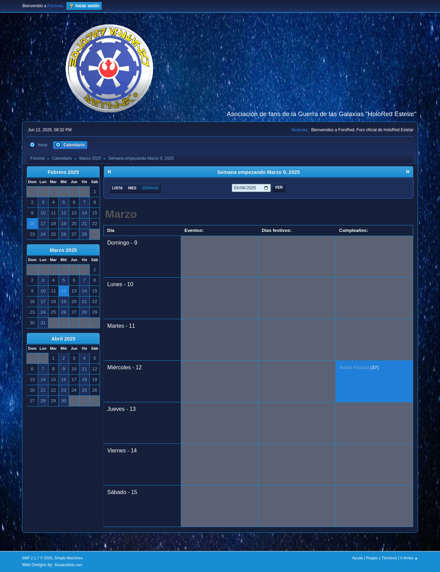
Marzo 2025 (63, 250)
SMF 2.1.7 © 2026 (37, 558)
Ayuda (357, 558)
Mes (132, 188)
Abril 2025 (63, 338)
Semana (150, 188)
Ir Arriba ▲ (409, 558)
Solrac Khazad (354, 367)
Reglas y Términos (381, 558)
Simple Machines (68, 558)
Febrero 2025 (63, 172)
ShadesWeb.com (68, 565)
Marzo (121, 214)
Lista (117, 188)
